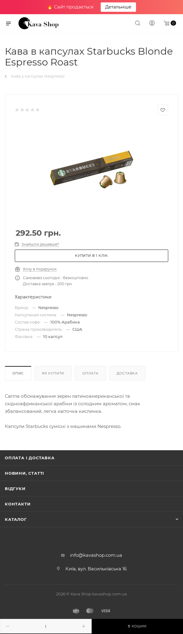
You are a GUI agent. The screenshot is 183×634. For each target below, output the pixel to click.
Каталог (16, 519)
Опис (18, 373)
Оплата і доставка (30, 457)
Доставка (127, 373)
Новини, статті (24, 473)
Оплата (90, 373)
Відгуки (15, 488)
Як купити (53, 373)
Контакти (17, 504)
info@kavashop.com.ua (96, 555)
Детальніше (118, 7)
